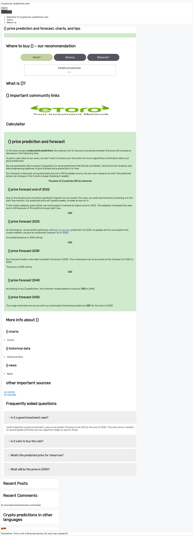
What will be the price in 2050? (29, 469)
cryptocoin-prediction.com (15, 3)
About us (11, 22)
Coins (10, 19)
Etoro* (37, 57)
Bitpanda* (103, 57)
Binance (70, 57)
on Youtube (10, 394)
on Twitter (9, 392)
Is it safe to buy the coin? (25, 441)
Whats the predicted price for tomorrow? (35, 455)
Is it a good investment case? (28, 418)
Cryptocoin (64, 230)
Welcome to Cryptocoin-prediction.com (27, 17)
